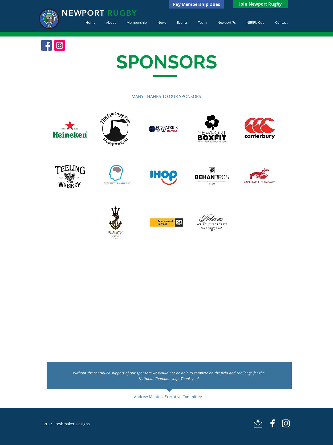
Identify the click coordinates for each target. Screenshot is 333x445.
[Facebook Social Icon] (46, 45)
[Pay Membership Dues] (196, 4)
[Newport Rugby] (272, 423)
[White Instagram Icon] (286, 423)
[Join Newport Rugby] (260, 4)
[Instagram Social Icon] (59, 45)
